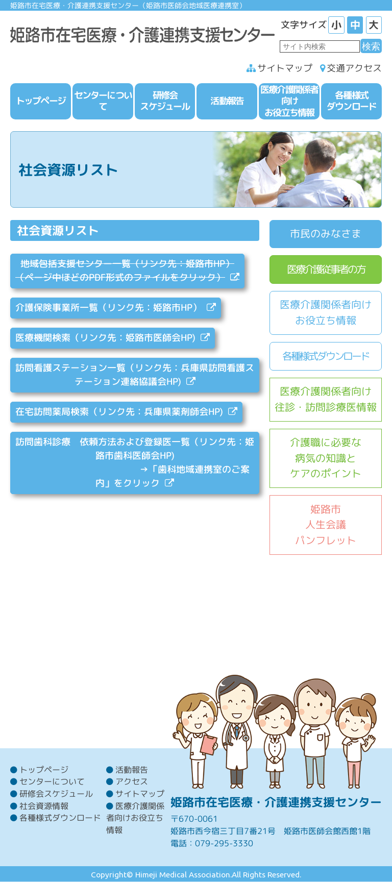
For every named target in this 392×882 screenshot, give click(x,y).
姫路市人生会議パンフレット (325, 525)
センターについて (52, 781)
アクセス (131, 781)
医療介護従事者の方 (326, 269)
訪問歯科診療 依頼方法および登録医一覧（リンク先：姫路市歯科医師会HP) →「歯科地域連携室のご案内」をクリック (134, 462)
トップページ (43, 769)
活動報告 (131, 769)
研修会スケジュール (56, 793)
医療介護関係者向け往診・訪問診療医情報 (326, 399)
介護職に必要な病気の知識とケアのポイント (325, 458)
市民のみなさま (325, 233)
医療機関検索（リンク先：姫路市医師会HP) (105, 337)
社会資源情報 (43, 806)
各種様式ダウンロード (325, 356)
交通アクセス (354, 68)
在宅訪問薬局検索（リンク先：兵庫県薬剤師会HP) (119, 411)
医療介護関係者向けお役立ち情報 (326, 312)
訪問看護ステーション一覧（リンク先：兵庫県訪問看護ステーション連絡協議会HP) (134, 374)
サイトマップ (284, 68)
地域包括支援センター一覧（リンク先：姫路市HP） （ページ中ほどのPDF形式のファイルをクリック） (124, 270)
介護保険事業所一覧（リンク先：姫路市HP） (108, 307)
